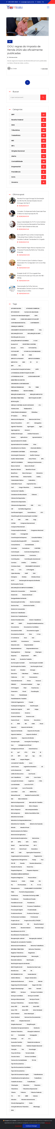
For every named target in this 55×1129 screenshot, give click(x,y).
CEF (12, 509)
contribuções (15, 559)
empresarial (25, 655)
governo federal (16, 716)
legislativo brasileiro (30, 766)
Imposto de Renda (16, 731)
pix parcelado (22, 885)
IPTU (26, 752)
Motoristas (35, 838)
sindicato (37, 1028)
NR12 (12, 852)
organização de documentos (20, 856)
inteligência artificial (24, 745)
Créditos (33, 562)
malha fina (33, 792)
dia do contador (35, 602)
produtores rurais (16, 913)
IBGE (18, 723)
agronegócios (15, 430)
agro (40, 426)
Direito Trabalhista (35, 620)
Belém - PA (39, 2)
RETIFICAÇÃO (15, 401)
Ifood (41, 723)
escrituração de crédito (18, 666)
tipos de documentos (17, 1071)
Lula (23, 792)
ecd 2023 (13, 641)
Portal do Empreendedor (26, 892)
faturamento (33, 677)
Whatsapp (36, 1107)
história (26, 720)
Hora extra (37, 720)
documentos (15, 627)
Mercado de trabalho (35, 802)
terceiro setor (15, 1056)
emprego (27, 652)
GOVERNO (14, 355)
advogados (37, 423)
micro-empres (33, 806)
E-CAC (36, 340)
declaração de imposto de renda (29, 580)
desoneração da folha (18, 602)
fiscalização (35, 691)
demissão (33, 591)
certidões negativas (24, 509)
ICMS (30, 355)
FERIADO (13, 684)
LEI (42, 766)
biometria (40, 473)
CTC (20, 570)
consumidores (15, 545)
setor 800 (25, 1010)
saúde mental (32, 974)
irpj (33, 756)
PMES (37, 387)
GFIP (28, 709)
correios (13, 562)
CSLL (40, 330)
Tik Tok (34, 1060)
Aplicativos (24, 437)
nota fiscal (23, 849)
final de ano (35, 688)
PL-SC (39, 885)
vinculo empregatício (17, 1103)
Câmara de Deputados (18, 498)
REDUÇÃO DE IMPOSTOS (18, 394)
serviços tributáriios (17, 1003)
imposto (13, 727)
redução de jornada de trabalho (21, 942)
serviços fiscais (34, 999)
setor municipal (29, 1013)
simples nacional (24, 1021)
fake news (25, 673)
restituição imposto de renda (20, 963)
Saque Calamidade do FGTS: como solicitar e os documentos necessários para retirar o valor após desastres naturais (31, 224)
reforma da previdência (18, 945)
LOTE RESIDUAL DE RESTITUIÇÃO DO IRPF (22, 373)
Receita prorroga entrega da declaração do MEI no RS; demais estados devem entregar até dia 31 (30, 201)
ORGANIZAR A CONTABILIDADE (20, 383)
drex (30, 634)
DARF (26, 573)
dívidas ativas (35, 577)
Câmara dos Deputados (18, 502)
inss (12, 745)
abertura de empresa (17, 419)
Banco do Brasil (29, 466)
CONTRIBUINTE (34, 323)
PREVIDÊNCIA (15, 391)
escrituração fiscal (36, 666)
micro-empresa (15, 809)
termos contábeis (30, 1056)
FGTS (28, 177)
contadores (25, 548)
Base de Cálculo (16, 469)
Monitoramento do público (19, 831)
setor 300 (14, 1006)
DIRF (12, 623)
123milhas (34, 412)
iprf (18, 752)
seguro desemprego (17, 988)
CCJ (39, 505)
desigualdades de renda (18, 598)
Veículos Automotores (28, 1099)
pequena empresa (16, 870)
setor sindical (15, 1017)
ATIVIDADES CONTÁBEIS (18, 451)
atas (34, 444)
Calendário (31, 480)
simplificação (31, 1024)
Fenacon (38, 681)
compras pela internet (18, 527)
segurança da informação (19, 985)
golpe (36, 709)
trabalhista (37, 1078)
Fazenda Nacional (16, 681)
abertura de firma (34, 419)
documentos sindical (17, 634)
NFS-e (13, 849)
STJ (40, 405)
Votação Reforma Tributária (19, 1107)
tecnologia (32, 1049)
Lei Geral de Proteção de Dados (20, 369)
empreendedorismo (32, 648)
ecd (33, 638)
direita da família (29, 605)
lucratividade (15, 784)
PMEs (12, 892)
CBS (32, 505)
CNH (19, 519)
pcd (42, 860)
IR (37, 362)
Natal (12, 845)
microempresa (15, 813)
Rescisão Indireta (16, 960)
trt (12, 1096)
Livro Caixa (37, 777)
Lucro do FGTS (29, 784)
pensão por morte (16, 867)
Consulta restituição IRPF (19, 541)
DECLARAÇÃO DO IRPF (34, 333)
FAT (23, 677)
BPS (42, 459)
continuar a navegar (31, 1126)
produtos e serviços (33, 913)
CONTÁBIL (37, 548)
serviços (23, 992)
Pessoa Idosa (32, 877)
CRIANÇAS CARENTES (17, 326)
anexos (13, 437)
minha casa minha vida (32, 813)
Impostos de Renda (28, 738)
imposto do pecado (34, 731)
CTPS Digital (30, 570)
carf (12, 487)
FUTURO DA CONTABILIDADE (32, 351)
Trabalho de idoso (16, 1081)
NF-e (35, 845)
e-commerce (15, 638)
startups (13, 1039)
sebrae (40, 981)
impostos (14, 738)
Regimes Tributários (17, 953)
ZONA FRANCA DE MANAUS (19, 412)
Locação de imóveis (17, 781)
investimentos (33, 749)
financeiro (14, 691)
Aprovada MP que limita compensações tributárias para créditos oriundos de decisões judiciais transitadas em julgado (30, 237)
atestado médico (36, 448)
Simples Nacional (28, 151)
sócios (31, 981)
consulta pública (37, 537)
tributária (26, 1085)
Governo (28, 182)
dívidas (24, 577)
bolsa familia (27, 476)
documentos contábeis (31, 627)
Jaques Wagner (24, 759)
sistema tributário (16, 1031)
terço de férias (15, 1053)
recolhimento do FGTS (18, 931)
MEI (28, 140)
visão (31, 1103)
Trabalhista (28, 135)
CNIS (26, 519)
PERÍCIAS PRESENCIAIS (17, 387)
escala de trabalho (26, 659)
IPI (30, 362)
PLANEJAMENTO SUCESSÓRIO (33, 888)
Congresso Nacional (37, 530)
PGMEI (32, 881)
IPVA (33, 752)
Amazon (27, 430)
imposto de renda (26, 727)
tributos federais (36, 1092)
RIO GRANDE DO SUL (17, 974)
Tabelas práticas (16, 1046)
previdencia (30, 902)
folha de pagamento (17, 702)
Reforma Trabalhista (37, 945)
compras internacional (28, 523)
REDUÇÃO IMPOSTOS (36, 394)
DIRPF (20, 623)
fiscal (24, 691)
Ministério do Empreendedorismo (21, 820)
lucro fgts (14, 788)
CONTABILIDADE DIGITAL (18, 323)
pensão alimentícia (35, 863)
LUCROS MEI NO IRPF (34, 376)
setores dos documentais (32, 1017)
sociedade (21, 1035)
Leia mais (44, 69)
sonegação (33, 1035)
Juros (30, 763)
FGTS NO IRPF (15, 351)
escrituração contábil (36, 663)
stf (22, 1039)
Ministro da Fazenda (36, 824)
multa (35, 842)
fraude (31, 702)
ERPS (35, 655)
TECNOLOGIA (15, 408)
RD (28, 924)
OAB (20, 852)
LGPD (37, 369)
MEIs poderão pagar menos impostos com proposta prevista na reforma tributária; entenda (31, 250)
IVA (20, 366)
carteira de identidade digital (20, 315)
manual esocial (15, 795)
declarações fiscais (17, 584)
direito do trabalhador (18, 613)
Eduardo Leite (15, 645)
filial (25, 688)
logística (31, 781)
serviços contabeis (37, 992)
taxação (13, 1049)
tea (23, 1049)
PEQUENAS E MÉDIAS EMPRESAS (20, 874)
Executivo (14, 673)
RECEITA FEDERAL (28, 391)
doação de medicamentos (35, 623)
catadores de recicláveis (19, 494)
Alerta (28, 156)
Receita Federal (28, 120)
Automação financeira (18, 455)
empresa (13, 655)
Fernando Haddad (26, 684)
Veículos (13, 1099)
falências (14, 677)
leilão (28, 770)
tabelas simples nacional (34, 1046)
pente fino (30, 867)
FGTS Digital (15, 688)
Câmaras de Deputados (18, 505)
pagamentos (38, 856)
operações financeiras (33, 852)
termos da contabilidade (19, 1060)
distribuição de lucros (18, 337)
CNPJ (36, 315)
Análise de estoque (17, 434)
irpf (26, 756)
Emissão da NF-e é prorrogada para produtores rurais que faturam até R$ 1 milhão (30, 276)
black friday (14, 476)
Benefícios (14, 473)
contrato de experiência (31, 552)
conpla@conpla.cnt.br (26, 2)
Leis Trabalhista (16, 777)
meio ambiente (22, 799)
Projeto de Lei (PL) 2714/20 (32, 920)
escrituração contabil (17, 663)
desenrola (14, 595)
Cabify (38, 476)
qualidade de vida (16, 924)
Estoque (32, 670)
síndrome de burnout (17, 981)
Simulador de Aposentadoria (20, 1028)
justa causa (15, 766)
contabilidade (29, 545)
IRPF (10, 41)
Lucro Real (14, 792)
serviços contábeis (17, 996)
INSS (28, 125)
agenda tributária (16, 426)
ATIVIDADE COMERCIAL (32, 308)
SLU (12, 1035)
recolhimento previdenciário (20, 935)
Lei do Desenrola (16, 770)
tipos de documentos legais (20, 1074)
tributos (23, 1092)
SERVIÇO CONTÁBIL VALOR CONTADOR (22, 405)
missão (13, 827)
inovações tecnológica (32, 741)
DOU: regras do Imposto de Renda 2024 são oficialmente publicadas (25, 50)
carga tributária (24, 487)
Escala (13, 659)
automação (33, 451)
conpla (13, 534)
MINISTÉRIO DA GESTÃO (18, 380)
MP (12, 842)
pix (12, 885)
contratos (33, 555)
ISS (40, 756)
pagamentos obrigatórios (19, 860)
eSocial (13, 348)
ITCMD (13, 759)
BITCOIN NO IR (15, 312)
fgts (38, 684)
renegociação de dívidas (19, 956)
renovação (35, 956)
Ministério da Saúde (17, 817)
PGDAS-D (14, 881)
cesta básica (32, 512)
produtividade (32, 910)
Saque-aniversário (31, 978)
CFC (42, 512)
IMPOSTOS (14, 362)
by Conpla (14, 68)
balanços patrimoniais (34, 462)
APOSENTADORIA (16, 308)
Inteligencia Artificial (17, 749)
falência (35, 673)
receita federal (25, 928)
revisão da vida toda (33, 967)
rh (31, 970)
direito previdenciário (17, 620)
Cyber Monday (15, 573)
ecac (25, 638)
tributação (14, 1085)
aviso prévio (32, 459)
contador (14, 548)
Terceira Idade (29, 1053)
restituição (30, 960)
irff (12, 756)
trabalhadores (38, 1074)
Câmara (34, 494)
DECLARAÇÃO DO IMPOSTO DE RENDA (22, 587)
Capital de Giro (31, 484)
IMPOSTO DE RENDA (34, 358)
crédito (23, 562)
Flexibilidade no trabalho (19, 698)
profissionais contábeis (18, 917)
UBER (26, 1096)
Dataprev (14, 577)
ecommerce (25, 641)
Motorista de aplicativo (18, 834)
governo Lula (30, 716)
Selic (30, 988)
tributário (37, 1085)
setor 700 (14, 1010)
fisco (12, 695)
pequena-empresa (32, 870)
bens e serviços (27, 473)
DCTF (12, 580)
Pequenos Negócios (17, 877)
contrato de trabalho (18, 555)
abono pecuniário (16, 423)
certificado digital (16, 512)
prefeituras (14, 895)
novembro (34, 849)
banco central (15, 466)
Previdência (28, 172)
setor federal (15, 1013)
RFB (24, 970)
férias (29, 681)
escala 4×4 (14, 344)
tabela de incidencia (33, 1042)
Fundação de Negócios (18, 706)
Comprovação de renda (18, 530)
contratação (15, 552)
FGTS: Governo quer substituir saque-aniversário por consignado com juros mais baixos (31, 263)
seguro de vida (36, 985)
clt (12, 519)
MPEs (19, 842)
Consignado (24, 534)
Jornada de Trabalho (17, 763)
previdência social (16, 902)
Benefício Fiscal (30, 469)
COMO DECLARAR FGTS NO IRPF (30, 319)
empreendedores (16, 648)
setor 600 (36, 1006)
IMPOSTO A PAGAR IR (17, 358)
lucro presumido (27, 788)
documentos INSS (16, 630)
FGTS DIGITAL (33, 348)
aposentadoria (37, 437)
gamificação (34, 706)
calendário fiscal (16, 484)
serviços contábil (33, 996)
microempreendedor (31, 809)
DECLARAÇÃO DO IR (17, 333)
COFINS (13, 319)
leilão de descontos (17, 774)
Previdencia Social (16, 906)
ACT (28, 423)
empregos (38, 652)
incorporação (15, 741)
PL (31, 885)
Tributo (13, 1092)
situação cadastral (34, 1031)
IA (11, 723)
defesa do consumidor (18, 591)
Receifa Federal (39, 924)
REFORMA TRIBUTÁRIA (17, 398)
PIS (30, 387)
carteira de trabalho (17, 491)
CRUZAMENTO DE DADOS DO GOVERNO (22, 330)
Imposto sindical (31, 734)
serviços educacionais (18, 999)
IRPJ (28, 146)
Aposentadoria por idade (18, 441)
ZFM (12, 1110)
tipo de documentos (17, 1064)
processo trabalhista (33, 906)
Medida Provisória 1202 (32, 795)
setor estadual (37, 1010)
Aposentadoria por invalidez (19, 444)
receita (13, 928)
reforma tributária (34, 949)
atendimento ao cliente (18, 448)
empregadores (15, 652)
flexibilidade (23, 695)
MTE (27, 842)
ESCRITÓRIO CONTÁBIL (29, 344)
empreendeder (28, 645)
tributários (14, 1089)
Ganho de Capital (16, 709)
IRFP (19, 756)
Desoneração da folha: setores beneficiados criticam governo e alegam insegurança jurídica (30, 288)
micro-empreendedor (17, 806)
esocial (13, 670)
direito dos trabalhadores (19, 616)
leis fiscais (31, 774)
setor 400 (25, 1006)
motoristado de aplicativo (19, 838)
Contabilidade (28, 161)
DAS (34, 573)
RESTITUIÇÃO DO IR (16, 967)
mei (12, 799)
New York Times (24, 845)
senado (38, 988)
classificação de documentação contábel (24, 516)
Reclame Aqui (39, 928)
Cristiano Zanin (15, 566)
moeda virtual (24, 827)
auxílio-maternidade (17, 459)
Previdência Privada (29, 899)
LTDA (40, 781)
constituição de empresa (19, 537)
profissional (34, 917)
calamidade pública (17, 480)
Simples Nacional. (16, 1024)
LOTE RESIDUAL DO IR (17, 376)
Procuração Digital (17, 910)
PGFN (23, 881)
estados (22, 670)
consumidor (35, 541)
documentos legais (33, 630)
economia (37, 641)
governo (27, 713)
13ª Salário (14, 416)
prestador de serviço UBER (31, 895)
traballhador (31, 1081)
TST (19, 1096)
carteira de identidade (31, 312)
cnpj (34, 519)
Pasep (34, 860)
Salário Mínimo (15, 978)
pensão (22, 863)
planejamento (15, 888)
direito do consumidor (18, 609)
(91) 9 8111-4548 (12, 2)
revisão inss (14, 970)
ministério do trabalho (18, 824)
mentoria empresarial (17, 802)
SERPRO (13, 992)
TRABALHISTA (28, 408)
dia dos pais (15, 605)
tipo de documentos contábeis (20, 1067)
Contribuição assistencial (32, 559)
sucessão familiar (16, 1042)
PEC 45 (13, 863)
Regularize (31, 953)
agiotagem (30, 426)
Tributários (28, 130)
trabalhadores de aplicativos (20, 1078)
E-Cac (39, 634)
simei (12, 1021)
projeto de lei (15, 920)
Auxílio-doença (34, 455)
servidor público (33, 1003)
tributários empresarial (30, 1089)
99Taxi (24, 416)
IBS (23, 355)
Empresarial (28, 167)
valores (35, 1096)
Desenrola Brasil (27, 595)
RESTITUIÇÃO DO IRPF (35, 398)
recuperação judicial (17, 938)
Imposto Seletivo (16, 734)
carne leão (37, 487)
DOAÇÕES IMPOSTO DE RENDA (20, 340)
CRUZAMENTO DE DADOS (32, 566)
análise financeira (33, 434)
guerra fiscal (15, 720)
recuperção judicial (35, 938)
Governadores (15, 713)
